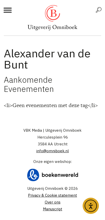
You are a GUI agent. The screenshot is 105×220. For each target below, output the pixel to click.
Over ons (53, 202)
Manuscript (52, 209)
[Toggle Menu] (8, 10)
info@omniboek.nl (52, 150)
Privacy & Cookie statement (52, 195)
